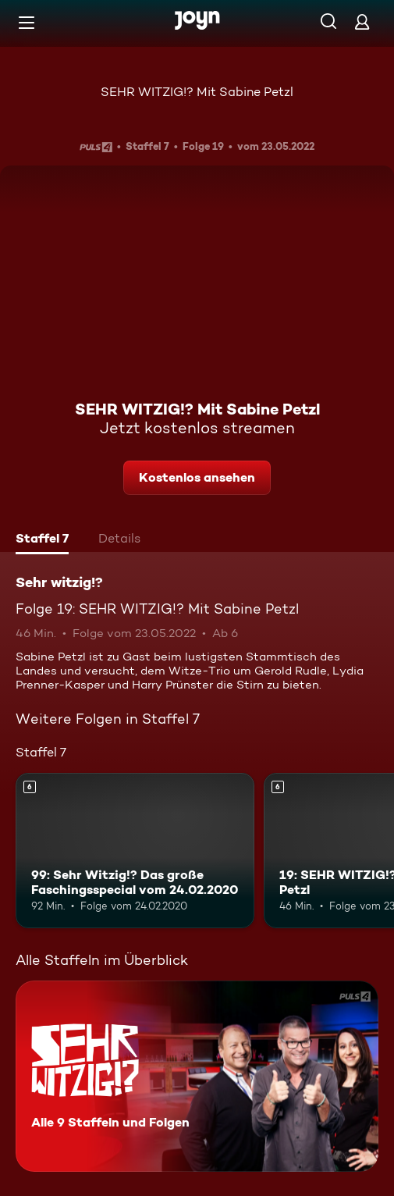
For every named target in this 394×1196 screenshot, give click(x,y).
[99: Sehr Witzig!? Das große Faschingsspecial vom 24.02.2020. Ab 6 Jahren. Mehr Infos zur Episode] (135, 850)
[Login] (362, 21)
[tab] (42, 540)
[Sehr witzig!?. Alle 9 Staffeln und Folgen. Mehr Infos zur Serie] (197, 1076)
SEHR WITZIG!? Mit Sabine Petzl (197, 91)
